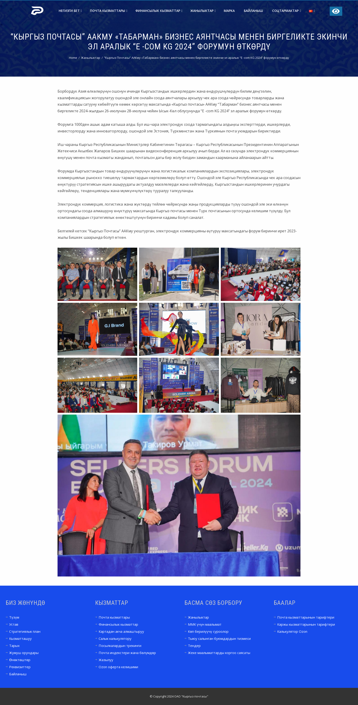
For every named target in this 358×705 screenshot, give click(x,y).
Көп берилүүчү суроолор (208, 631)
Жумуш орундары (24, 652)
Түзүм (14, 617)
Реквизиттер (20, 667)
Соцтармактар (286, 10)
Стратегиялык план (24, 631)
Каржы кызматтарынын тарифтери (306, 624)
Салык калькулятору (115, 638)
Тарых (14, 645)
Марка (229, 10)
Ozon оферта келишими (118, 667)
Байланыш (253, 10)
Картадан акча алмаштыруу (121, 631)
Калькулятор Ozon (292, 631)
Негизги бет (70, 10)
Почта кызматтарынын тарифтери (305, 617)
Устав (13, 624)
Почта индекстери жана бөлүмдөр (127, 652)
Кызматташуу (20, 638)
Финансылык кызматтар (158, 10)
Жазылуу (106, 659)
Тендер (194, 645)
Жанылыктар (203, 10)
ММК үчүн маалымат (204, 624)
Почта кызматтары (108, 10)
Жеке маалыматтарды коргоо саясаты (219, 652)
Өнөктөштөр (19, 659)
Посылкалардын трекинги (120, 645)
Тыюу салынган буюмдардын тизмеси (219, 638)
